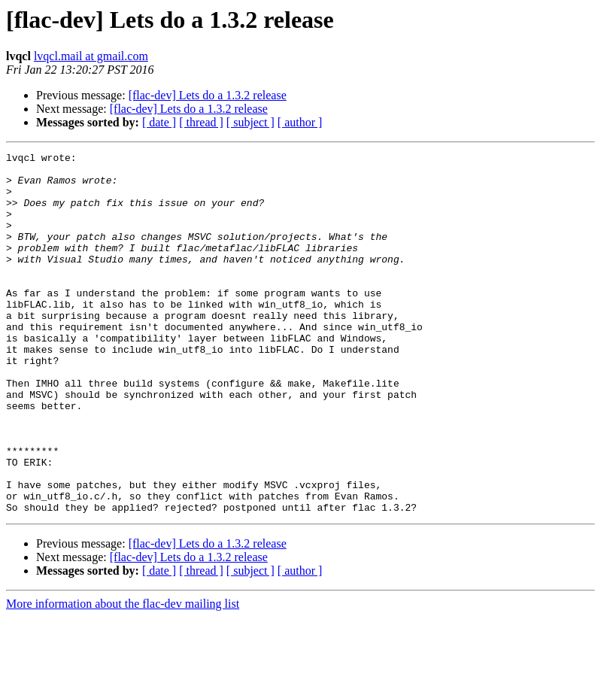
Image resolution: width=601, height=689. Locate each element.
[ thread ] (201, 122)
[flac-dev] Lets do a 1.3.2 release (208, 95)
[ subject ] (250, 122)
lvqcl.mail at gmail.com (91, 56)
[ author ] (300, 122)
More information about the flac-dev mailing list (122, 675)
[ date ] (159, 122)
